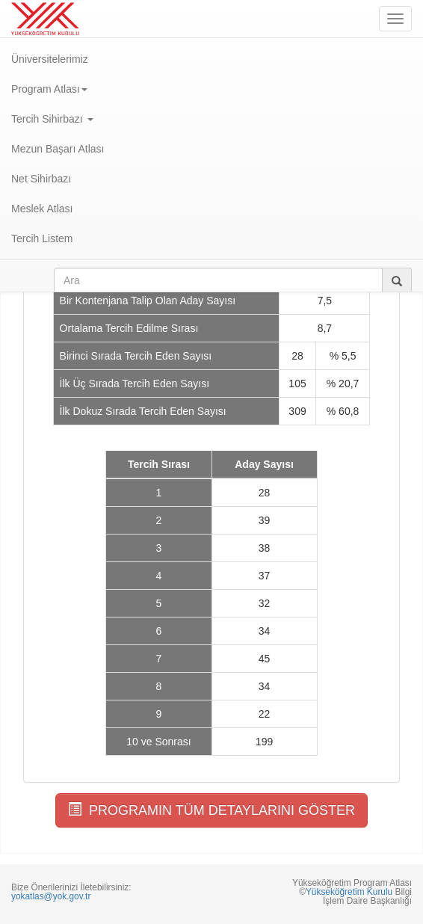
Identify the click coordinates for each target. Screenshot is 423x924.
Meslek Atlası (41, 209)
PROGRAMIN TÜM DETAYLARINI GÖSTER (211, 810)
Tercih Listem (41, 238)
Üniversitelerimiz (49, 59)
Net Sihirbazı (41, 179)
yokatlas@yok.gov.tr (50, 896)
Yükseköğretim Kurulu (349, 892)
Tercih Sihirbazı (52, 119)
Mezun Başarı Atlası (58, 149)
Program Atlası (49, 89)
